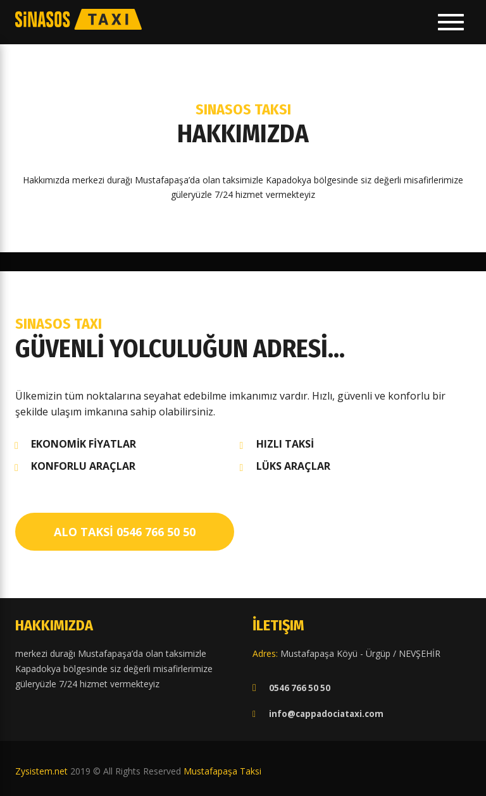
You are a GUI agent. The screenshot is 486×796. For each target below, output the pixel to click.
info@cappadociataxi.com (326, 713)
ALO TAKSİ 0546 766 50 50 (125, 531)
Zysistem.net (41, 771)
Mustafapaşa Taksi (222, 771)
